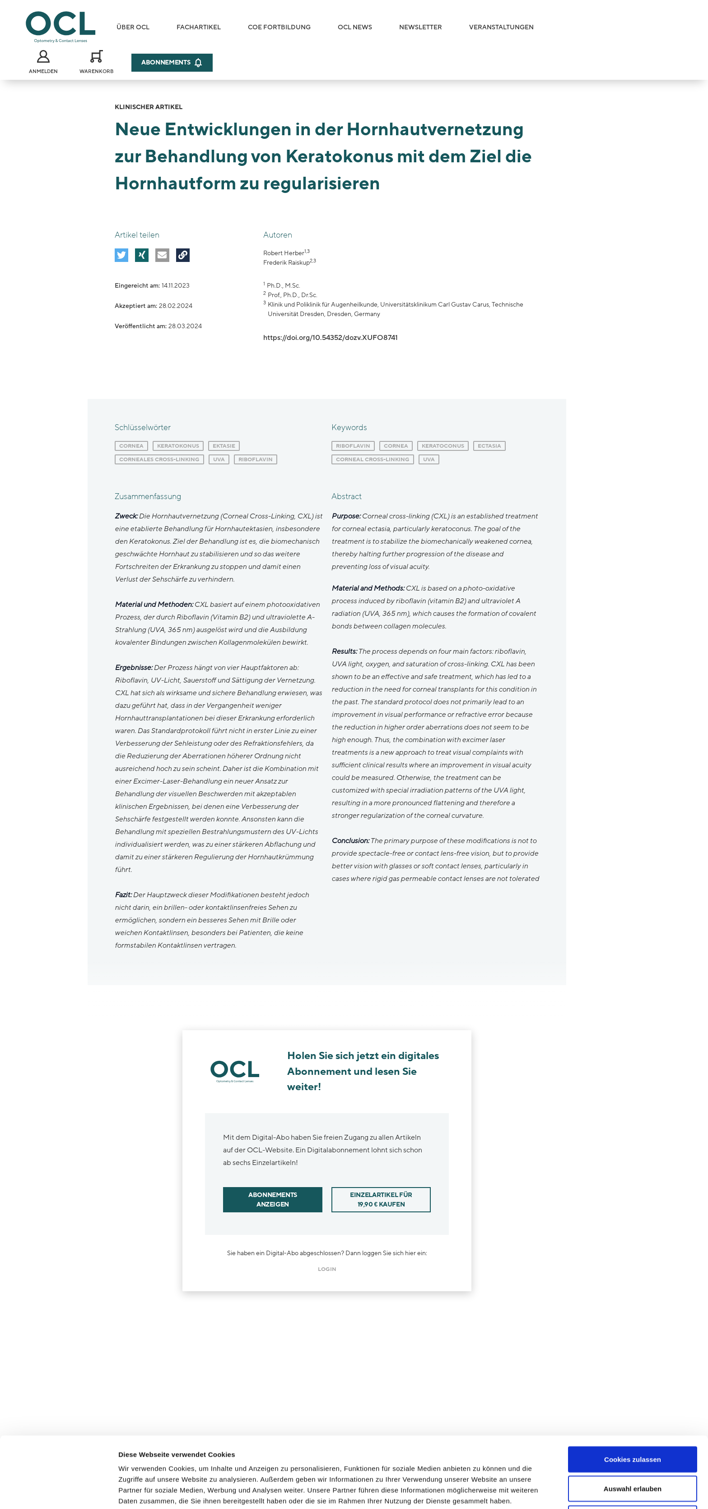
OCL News (355, 27)
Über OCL (132, 27)
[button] (121, 255)
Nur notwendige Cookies (632, 1457)
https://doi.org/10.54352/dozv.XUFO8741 (330, 338)
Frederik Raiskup (286, 262)
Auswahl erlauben (632, 1427)
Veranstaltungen (501, 27)
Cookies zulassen (632, 1398)
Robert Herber (283, 253)
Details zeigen (480, 1491)
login (327, 1269)
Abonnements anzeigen (272, 1200)
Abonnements (172, 62)
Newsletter (420, 27)
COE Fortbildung (279, 27)
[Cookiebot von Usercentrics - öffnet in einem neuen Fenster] (58, 1491)
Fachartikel (199, 27)
